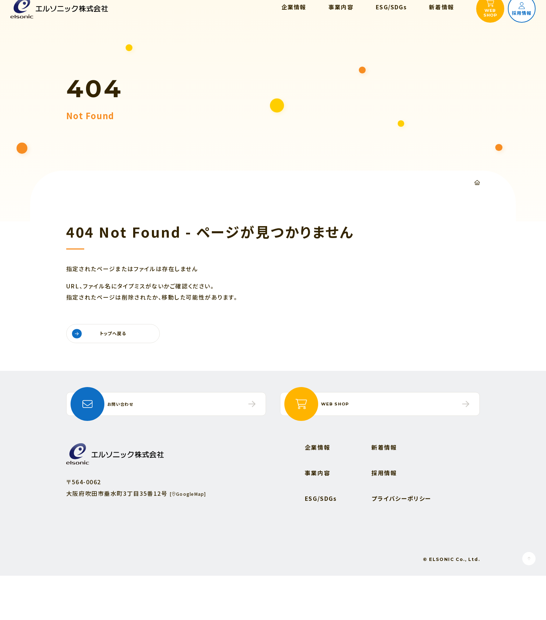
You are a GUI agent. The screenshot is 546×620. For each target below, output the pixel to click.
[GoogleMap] (194, 537)
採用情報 (384, 517)
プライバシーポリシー (401, 543)
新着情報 (384, 492)
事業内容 (317, 517)
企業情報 (317, 492)
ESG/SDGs (321, 543)
